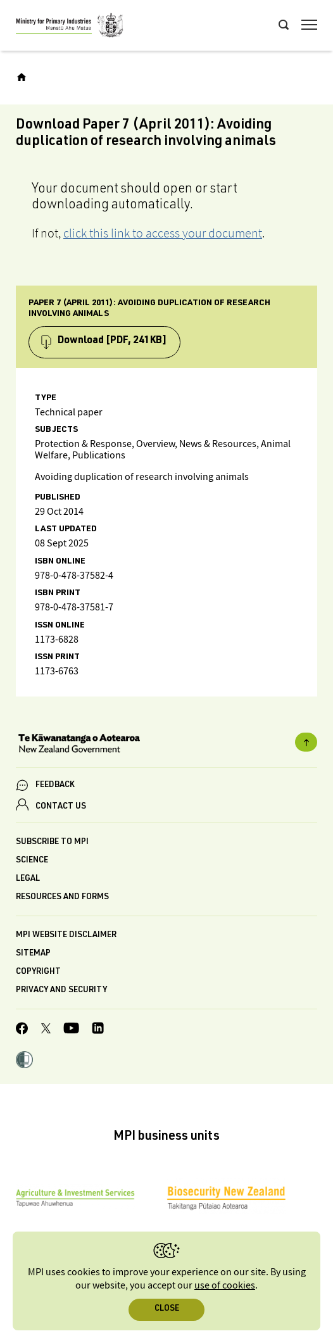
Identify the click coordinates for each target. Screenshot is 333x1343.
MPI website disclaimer (66, 935)
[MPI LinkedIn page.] (98, 1030)
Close (166, 1309)
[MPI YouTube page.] (71, 1030)
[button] (24, 1061)
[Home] (21, 77)
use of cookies (224, 1285)
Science (32, 861)
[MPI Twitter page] (46, 1030)
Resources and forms (62, 897)
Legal (28, 879)
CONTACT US (60, 807)
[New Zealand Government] (166, 744)
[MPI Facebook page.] (22, 1030)
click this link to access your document (162, 233)
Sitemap (33, 954)
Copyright (38, 972)
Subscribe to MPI (52, 842)
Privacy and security (61, 991)
